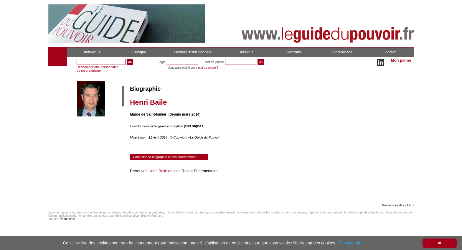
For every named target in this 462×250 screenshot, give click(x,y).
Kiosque (139, 52)
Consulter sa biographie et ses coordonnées (164, 157)
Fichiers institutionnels (193, 52)
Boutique (245, 52)
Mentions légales (393, 205)
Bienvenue (91, 52)
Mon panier (401, 60)
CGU (410, 205)
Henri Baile (157, 171)
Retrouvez (139, 171)
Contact (389, 52)
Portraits (294, 52)
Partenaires (67, 219)
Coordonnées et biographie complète (157, 126)
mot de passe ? (208, 67)
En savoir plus (350, 243)
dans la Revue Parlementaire (192, 171)
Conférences (341, 52)
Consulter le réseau (147, 187)
